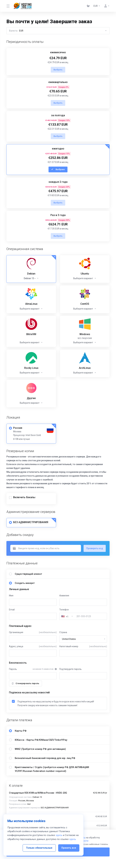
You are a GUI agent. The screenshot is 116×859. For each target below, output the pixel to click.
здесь (59, 835)
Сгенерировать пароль (25, 683)
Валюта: (58, 31)
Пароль (13, 669)
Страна (63, 632)
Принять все (68, 848)
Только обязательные (39, 848)
